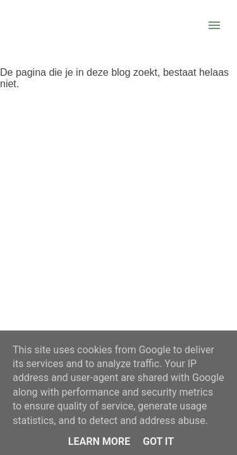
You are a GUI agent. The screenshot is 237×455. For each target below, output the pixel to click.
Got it (158, 441)
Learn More (99, 441)
